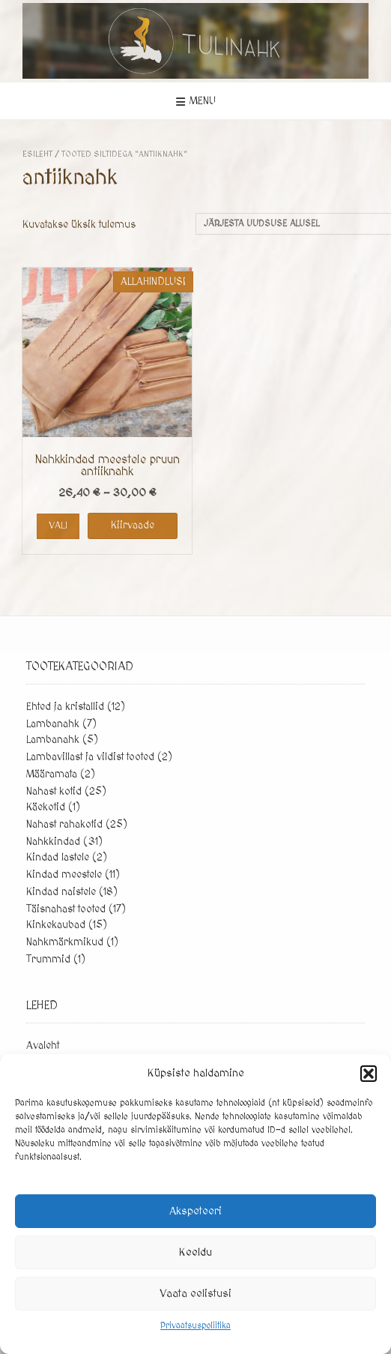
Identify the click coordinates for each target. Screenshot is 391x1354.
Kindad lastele (57, 858)
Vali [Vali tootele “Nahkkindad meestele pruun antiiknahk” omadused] (58, 525)
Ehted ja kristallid (65, 707)
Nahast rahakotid (64, 825)
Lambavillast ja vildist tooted (90, 757)
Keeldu (195, 1252)
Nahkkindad (53, 842)
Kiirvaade (132, 526)
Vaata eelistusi (195, 1293)
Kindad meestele (64, 875)
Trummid (48, 960)
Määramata (51, 774)
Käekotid (45, 807)
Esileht (37, 154)
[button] (368, 1073)
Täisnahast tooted (66, 909)
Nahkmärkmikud (64, 942)
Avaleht (42, 1046)
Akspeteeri (195, 1211)
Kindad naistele (61, 892)
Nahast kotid (54, 792)
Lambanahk (52, 724)
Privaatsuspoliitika (195, 1326)
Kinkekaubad (55, 925)
